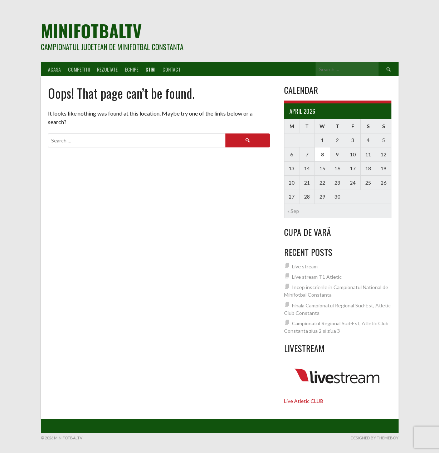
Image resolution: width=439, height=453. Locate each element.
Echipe (131, 69)
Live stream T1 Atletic (317, 277)
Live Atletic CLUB (303, 401)
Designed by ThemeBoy (375, 437)
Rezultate (107, 69)
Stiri (150, 69)
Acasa (54, 69)
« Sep (293, 211)
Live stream (305, 266)
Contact (171, 69)
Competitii (79, 69)
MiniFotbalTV (91, 30)
